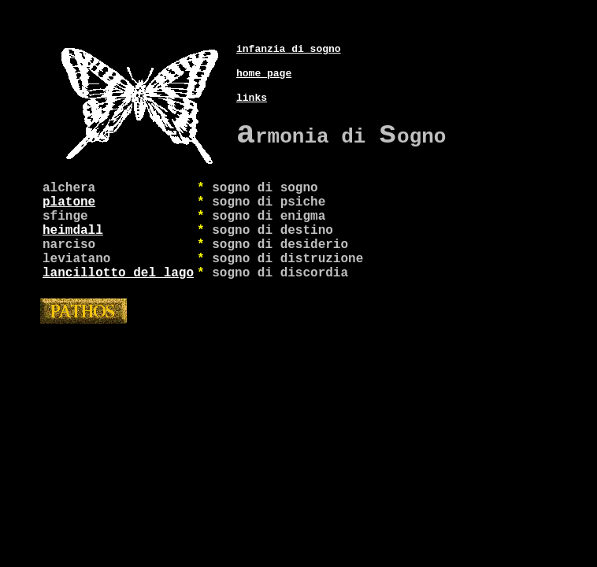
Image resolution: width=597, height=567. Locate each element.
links (251, 86)
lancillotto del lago (118, 290)
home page (263, 59)
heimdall (73, 238)
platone (69, 204)
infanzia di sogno (288, 32)
